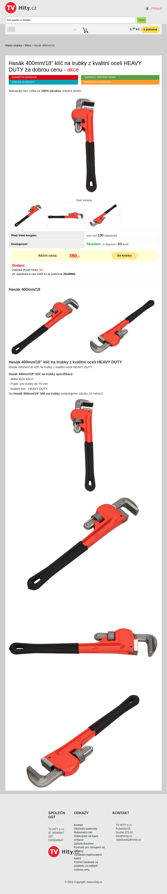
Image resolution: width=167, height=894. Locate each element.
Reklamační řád (83, 832)
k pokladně (150, 29)
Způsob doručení (84, 843)
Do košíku (124, 255)
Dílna (28, 45)
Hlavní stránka (13, 45)
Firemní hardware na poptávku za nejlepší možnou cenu (86, 866)
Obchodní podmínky (85, 828)
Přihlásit (156, 8)
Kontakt (78, 825)
